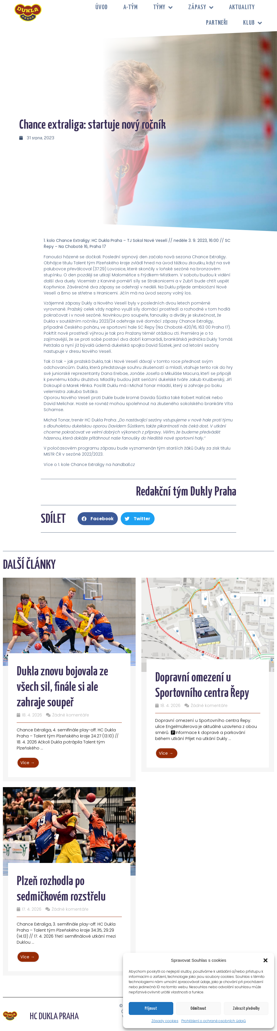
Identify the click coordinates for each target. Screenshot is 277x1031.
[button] (265, 960)
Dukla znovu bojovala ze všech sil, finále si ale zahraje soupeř (62, 687)
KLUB (252, 23)
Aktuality (242, 7)
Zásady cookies (164, 1020)
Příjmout (151, 1009)
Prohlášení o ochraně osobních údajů (213, 1020)
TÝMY (163, 7)
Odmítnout (198, 1009)
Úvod (101, 7)
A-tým (130, 7)
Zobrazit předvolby (246, 1009)
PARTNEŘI (217, 23)
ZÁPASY (200, 7)
